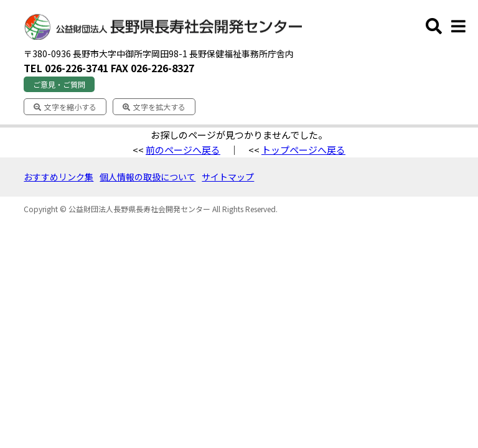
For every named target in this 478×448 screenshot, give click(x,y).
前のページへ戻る (183, 149)
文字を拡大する (154, 106)
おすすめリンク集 (58, 176)
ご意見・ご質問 (59, 84)
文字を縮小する (65, 106)
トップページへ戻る (303, 149)
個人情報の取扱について (147, 176)
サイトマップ (228, 176)
